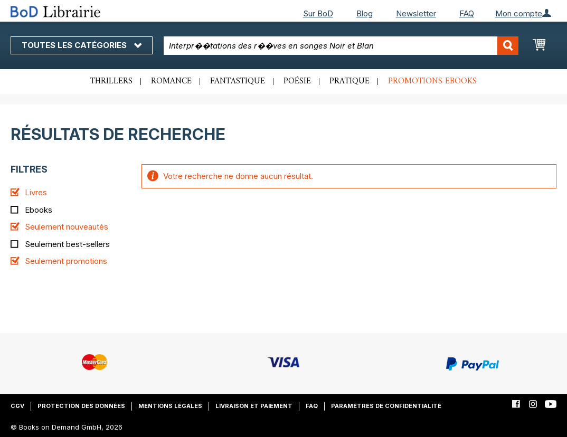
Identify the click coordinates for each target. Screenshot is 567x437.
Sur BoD (318, 13)
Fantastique (237, 81)
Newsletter (416, 13)
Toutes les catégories (81, 45)
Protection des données (81, 406)
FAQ (466, 13)
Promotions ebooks (432, 81)
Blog (364, 13)
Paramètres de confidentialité (386, 406)
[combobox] (341, 45)
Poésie (297, 81)
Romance (171, 81)
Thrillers (111, 81)
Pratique (349, 81)
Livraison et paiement (253, 406)
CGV (17, 406)
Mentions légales (170, 406)
